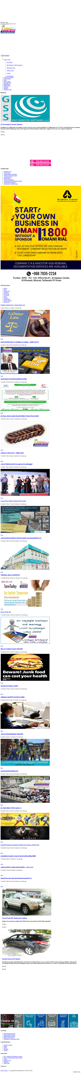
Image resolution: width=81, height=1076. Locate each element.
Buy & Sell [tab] (6, 302)
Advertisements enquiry (10, 182)
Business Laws (7, 1060)
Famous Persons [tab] (7, 300)
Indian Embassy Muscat (9, 1035)
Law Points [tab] (6, 295)
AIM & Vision (10, 70)
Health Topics (7, 178)
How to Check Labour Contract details (13, 1057)
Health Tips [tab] (6, 294)
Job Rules (6, 1049)
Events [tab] (5, 296)
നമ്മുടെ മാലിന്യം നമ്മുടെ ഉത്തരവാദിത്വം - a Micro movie (17, 867)
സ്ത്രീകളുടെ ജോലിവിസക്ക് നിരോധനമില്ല (13, 697)
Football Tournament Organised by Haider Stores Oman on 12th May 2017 (20, 845)
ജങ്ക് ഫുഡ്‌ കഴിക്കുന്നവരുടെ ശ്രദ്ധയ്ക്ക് (12, 649)
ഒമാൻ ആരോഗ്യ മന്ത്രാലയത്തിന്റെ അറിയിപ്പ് (14, 379)
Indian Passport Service (9, 1036)
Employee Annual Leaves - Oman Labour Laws (13, 305)
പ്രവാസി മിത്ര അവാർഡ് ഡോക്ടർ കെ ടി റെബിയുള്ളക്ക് (16, 464)
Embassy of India (8, 1045)
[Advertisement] (29, 11)
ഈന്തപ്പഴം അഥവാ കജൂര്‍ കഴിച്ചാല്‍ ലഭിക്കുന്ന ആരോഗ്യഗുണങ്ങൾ (20, 416)
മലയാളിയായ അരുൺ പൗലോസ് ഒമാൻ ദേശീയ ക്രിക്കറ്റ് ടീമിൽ (18, 856)
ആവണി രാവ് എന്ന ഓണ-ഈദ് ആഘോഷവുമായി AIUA (16, 878)
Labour (5, 1046)
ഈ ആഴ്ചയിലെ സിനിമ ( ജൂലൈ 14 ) (11, 808)
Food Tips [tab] (6, 292)
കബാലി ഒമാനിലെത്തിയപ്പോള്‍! (9, 771)
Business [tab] (6, 298)
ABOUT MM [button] (7, 59)
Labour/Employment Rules (10, 174)
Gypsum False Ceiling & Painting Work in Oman (13, 501)
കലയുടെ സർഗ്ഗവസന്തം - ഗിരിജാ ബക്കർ (12, 453)
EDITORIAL (7, 84)
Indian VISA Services (9, 1037)
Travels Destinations (9, 179)
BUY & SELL (7, 81)
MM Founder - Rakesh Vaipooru (14, 65)
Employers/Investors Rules (10, 175)
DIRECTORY (7, 85)
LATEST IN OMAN (9, 77)
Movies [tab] (5, 288)
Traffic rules (7, 1063)
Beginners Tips (7, 171)
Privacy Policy (4, 1070)
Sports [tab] (5, 289)
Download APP (4, 23)
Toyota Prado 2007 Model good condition (14, 918)
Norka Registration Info (9, 1033)
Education (6, 1061)
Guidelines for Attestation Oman (11, 1039)
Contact (8, 73)
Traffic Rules (7, 173)
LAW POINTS (7, 78)
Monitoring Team (11, 67)
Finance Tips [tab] (7, 291)
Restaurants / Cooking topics (11, 183)
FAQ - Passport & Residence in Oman (13, 1056)
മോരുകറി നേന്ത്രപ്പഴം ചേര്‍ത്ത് (9, 686)
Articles (5, 1050)
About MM (9, 62)
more (2, 339)
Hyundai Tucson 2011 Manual (11, 959)
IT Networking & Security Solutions (11, 124)
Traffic (5, 1047)
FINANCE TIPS (8, 89)
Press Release (10, 76)
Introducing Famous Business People (13, 181)
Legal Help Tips (8, 177)
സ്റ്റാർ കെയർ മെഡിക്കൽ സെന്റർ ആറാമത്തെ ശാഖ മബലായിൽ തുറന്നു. (21, 538)
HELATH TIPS (7, 83)
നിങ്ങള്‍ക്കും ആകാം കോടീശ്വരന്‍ (10, 575)
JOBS (5, 80)
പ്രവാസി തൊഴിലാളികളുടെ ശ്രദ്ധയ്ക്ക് (12, 734)
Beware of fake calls (6, 612)
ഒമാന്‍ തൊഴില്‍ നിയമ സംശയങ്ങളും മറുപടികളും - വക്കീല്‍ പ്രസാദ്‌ (20, 342)
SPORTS (6, 88)
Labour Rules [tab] (7, 299)
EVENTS (6, 87)
